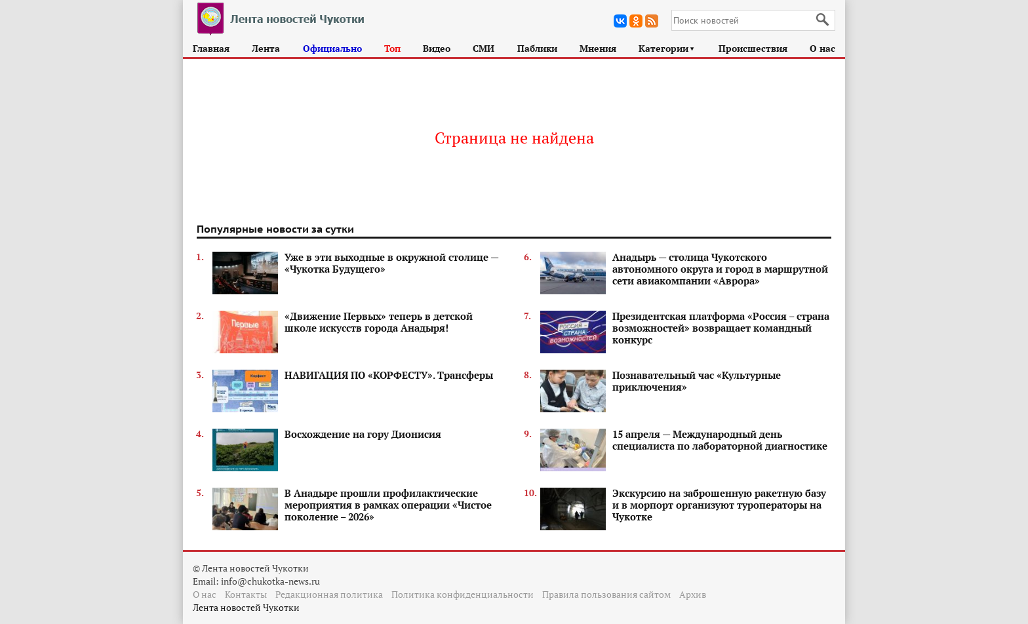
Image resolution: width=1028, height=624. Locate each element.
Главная (211, 48)
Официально (332, 48)
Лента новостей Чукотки (246, 607)
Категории (667, 48)
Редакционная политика (329, 594)
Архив (692, 594)
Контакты (246, 594)
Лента (266, 48)
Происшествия (753, 48)
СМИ (483, 48)
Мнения (598, 48)
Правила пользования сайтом (606, 594)
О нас (822, 48)
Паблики (537, 48)
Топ (392, 48)
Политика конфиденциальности (462, 594)
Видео (436, 48)
